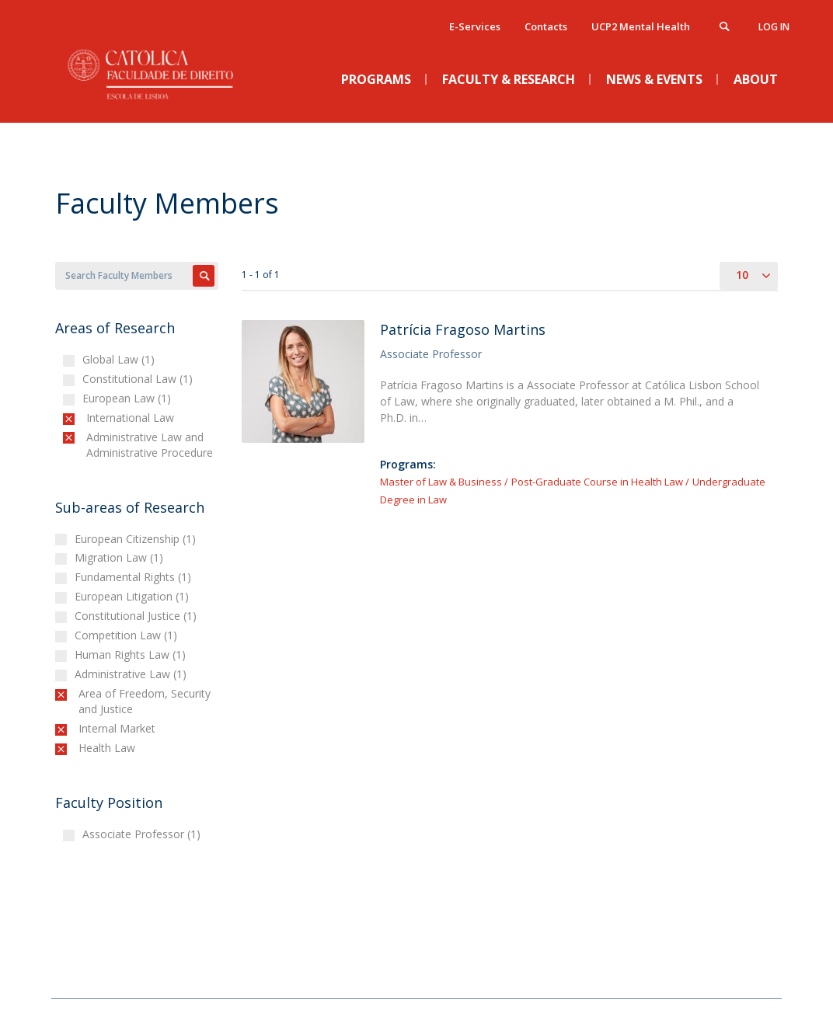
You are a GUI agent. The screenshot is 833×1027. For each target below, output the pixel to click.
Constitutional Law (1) (139, 378)
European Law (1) (128, 398)
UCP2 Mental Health (640, 26)
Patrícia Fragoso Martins (462, 329)
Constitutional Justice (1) (137, 615)
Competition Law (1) (127, 635)
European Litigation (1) (133, 596)
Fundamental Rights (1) (134, 576)
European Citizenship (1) (137, 538)
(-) (89, 417)
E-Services (474, 26)
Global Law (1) (120, 359)
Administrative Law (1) (132, 674)
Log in (773, 26)
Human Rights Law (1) (132, 654)
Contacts (546, 26)
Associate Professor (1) (143, 834)
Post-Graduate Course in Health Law (597, 482)
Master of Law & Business (441, 482)
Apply (203, 276)
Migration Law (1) (120, 557)
